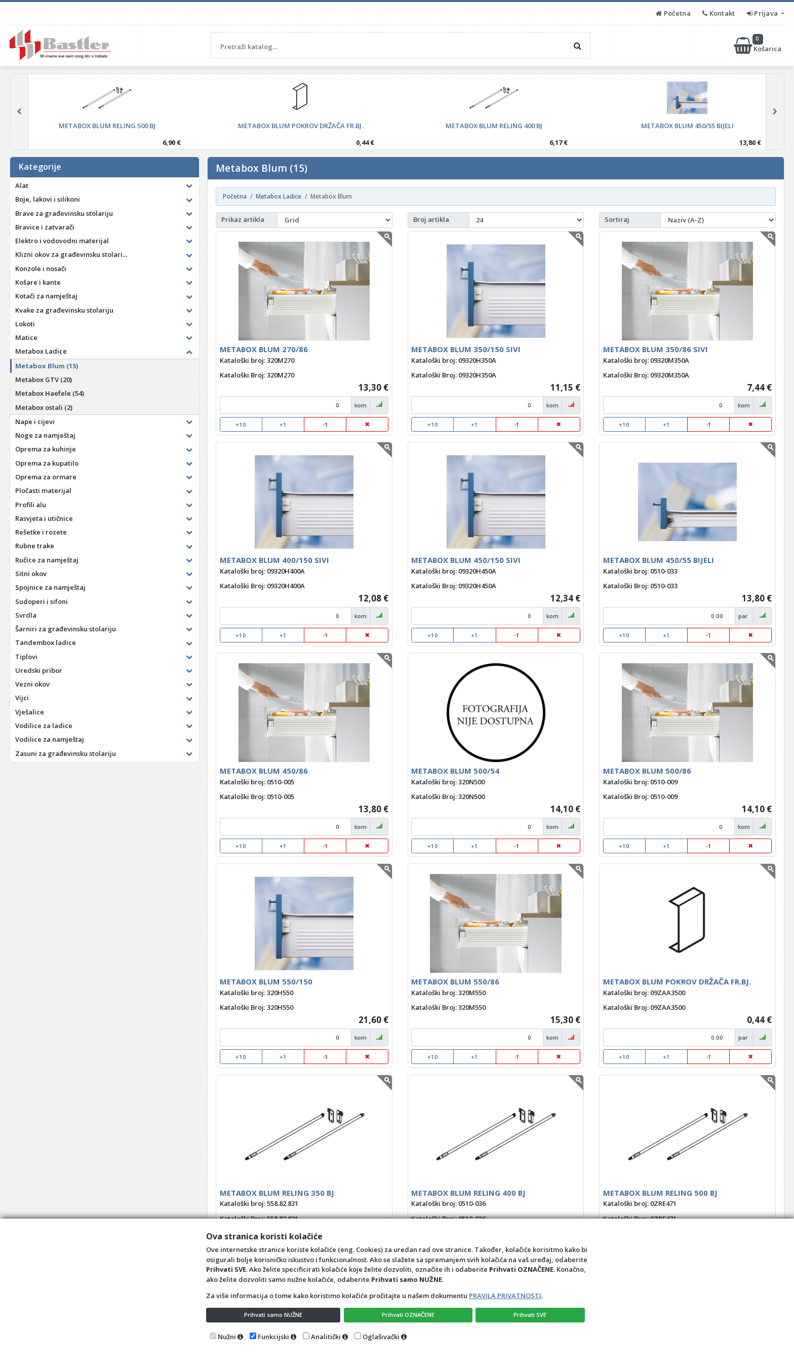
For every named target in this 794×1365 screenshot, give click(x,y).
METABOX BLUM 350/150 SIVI (466, 349)
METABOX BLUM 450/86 (264, 771)
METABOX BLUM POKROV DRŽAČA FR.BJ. (677, 981)
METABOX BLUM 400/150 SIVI (274, 560)
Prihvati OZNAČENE (410, 1313)
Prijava (763, 13)
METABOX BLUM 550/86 (455, 981)
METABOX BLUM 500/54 (455, 771)
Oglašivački (381, 1336)
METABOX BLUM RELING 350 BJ (277, 1193)
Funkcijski (273, 1336)
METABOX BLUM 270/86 (264, 349)
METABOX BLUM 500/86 (647, 771)
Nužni (227, 1336)
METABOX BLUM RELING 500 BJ (660, 1193)
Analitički (326, 1336)
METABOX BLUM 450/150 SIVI (466, 560)
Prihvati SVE (531, 1313)
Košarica (758, 45)
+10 (240, 424)
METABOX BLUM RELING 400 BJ (468, 1193)
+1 (283, 424)
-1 (325, 424)
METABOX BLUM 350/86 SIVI (655, 349)
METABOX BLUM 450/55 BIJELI (658, 560)
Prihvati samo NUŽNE (274, 1313)
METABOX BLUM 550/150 (266, 981)
